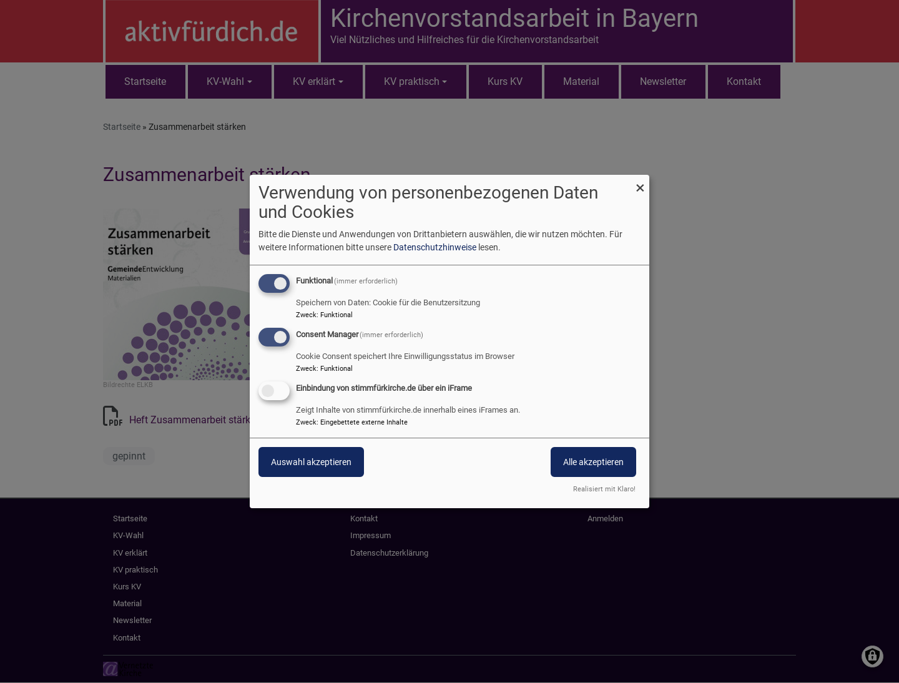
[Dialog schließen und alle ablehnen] (640, 182)
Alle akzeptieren (593, 462)
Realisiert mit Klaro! (604, 489)
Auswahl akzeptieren (311, 462)
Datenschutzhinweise (434, 247)
